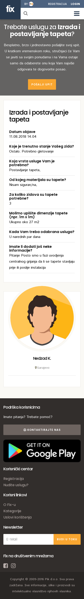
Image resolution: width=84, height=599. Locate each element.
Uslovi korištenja (17, 517)
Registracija (57, 4)
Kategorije (12, 511)
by (26, 4)
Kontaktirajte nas (42, 430)
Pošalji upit (42, 84)
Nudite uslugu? (15, 485)
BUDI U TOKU (67, 539)
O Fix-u (9, 504)
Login (75, 4)
